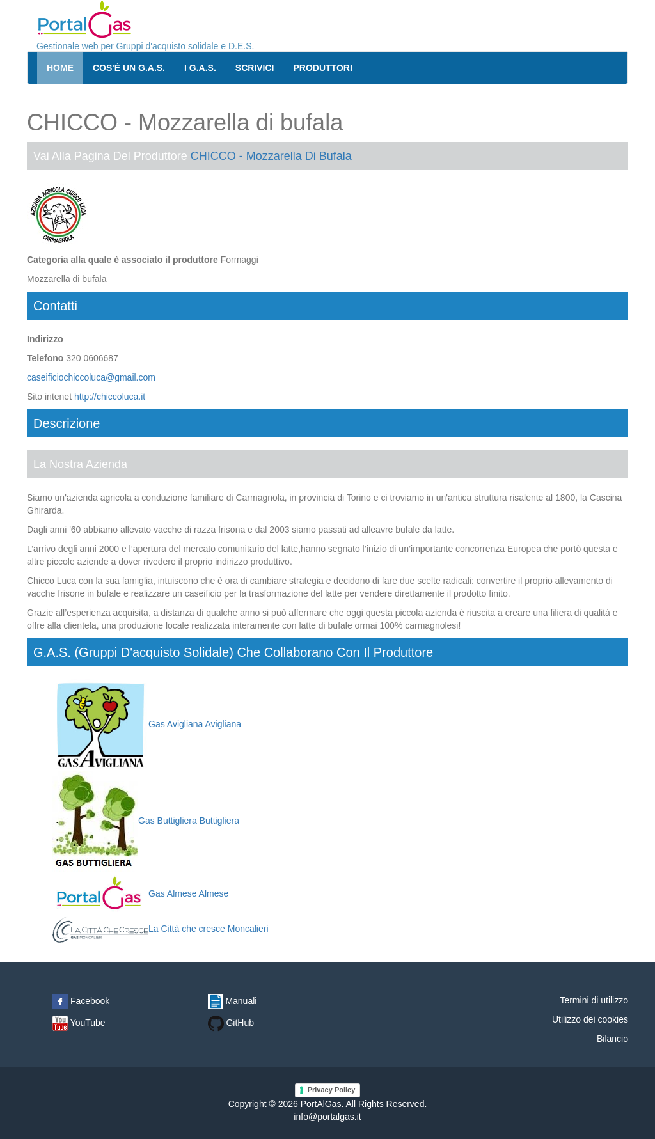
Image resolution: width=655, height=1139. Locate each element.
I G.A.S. (200, 68)
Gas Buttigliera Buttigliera (145, 820)
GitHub (231, 1022)
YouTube (79, 1022)
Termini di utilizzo (594, 1000)
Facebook (80, 1001)
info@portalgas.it (327, 1117)
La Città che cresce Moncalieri (160, 928)
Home (60, 68)
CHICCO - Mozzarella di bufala (271, 156)
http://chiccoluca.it (109, 396)
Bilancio (612, 1038)
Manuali (232, 1001)
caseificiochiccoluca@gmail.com (91, 377)
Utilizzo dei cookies (590, 1019)
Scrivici (254, 68)
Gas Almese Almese (140, 893)
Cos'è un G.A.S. (129, 68)
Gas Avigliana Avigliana (146, 724)
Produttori (323, 68)
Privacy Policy (332, 1090)
